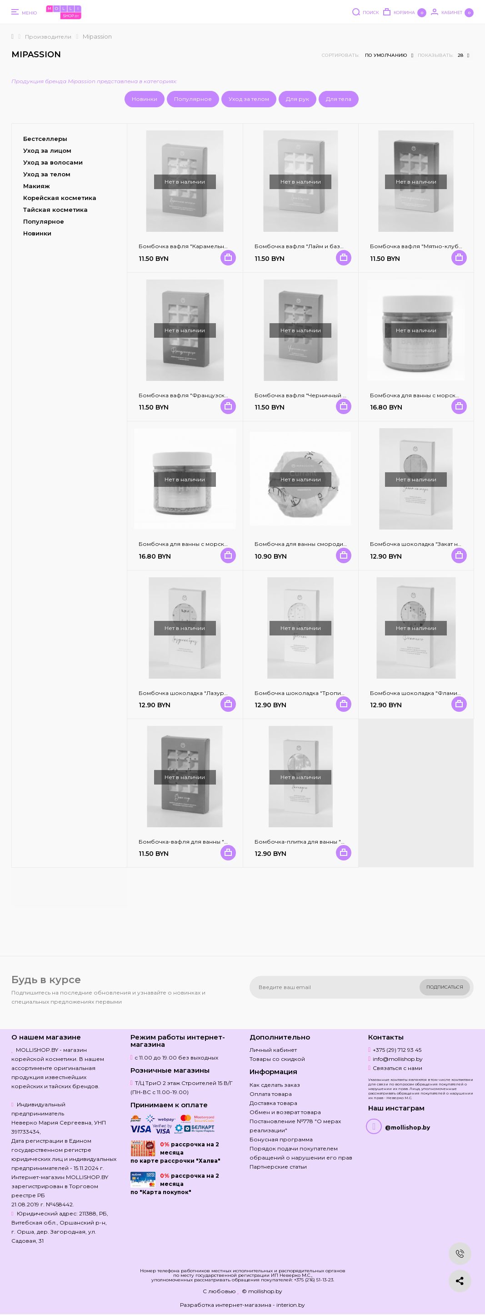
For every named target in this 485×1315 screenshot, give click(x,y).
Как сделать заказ (275, 1084)
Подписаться (444, 987)
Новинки (144, 98)
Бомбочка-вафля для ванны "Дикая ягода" (200, 841)
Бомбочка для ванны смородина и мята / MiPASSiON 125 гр (338, 543)
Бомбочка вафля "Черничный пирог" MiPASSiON (325, 395)
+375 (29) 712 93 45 (397, 1049)
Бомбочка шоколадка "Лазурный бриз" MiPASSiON (212, 693)
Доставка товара (273, 1103)
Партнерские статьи (278, 1166)
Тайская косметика (55, 209)
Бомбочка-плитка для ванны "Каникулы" (313, 841)
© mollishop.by (262, 1291)
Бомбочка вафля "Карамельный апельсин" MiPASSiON (217, 246)
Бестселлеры (45, 138)
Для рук (297, 98)
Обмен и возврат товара (285, 1112)
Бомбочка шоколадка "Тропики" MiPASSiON (318, 693)
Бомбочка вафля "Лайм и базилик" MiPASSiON (322, 246)
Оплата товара (271, 1093)
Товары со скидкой (277, 1058)
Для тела (338, 98)
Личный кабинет (273, 1049)
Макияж (36, 186)
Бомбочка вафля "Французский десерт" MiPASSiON (213, 395)
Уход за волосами (53, 162)
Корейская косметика (59, 197)
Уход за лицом (47, 150)
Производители (48, 36)
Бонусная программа (281, 1139)
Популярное (193, 98)
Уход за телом (249, 98)
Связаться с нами (397, 1068)
